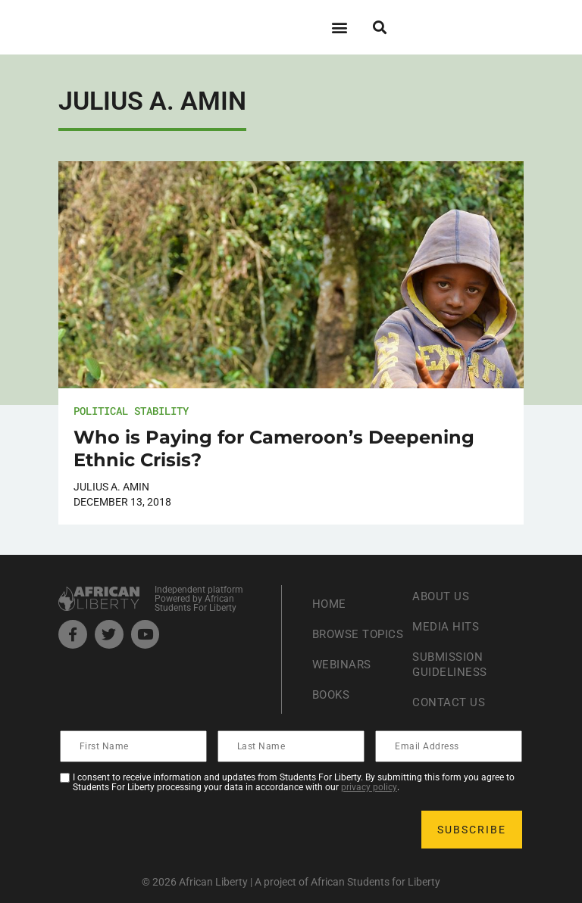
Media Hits (447, 626)
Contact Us (450, 702)
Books (333, 702)
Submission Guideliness (451, 664)
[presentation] (176, 829)
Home (330, 596)
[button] (339, 26)
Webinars (343, 672)
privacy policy (369, 787)
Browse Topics (337, 634)
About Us (442, 596)
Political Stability (131, 410)
